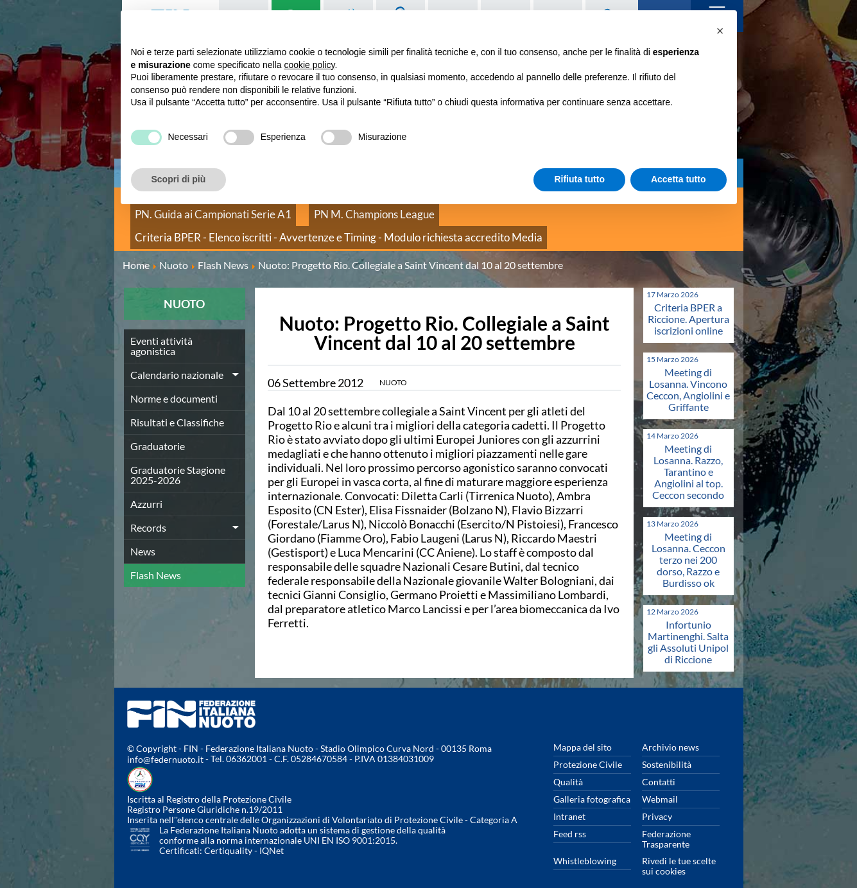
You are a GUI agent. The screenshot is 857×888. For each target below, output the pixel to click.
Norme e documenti (174, 381)
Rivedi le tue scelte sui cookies (679, 848)
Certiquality (228, 833)
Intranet (569, 799)
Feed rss (569, 816)
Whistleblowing (584, 843)
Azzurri (146, 486)
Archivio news (670, 729)
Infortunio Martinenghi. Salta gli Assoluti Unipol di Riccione (688, 624)
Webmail (660, 781)
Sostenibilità (666, 747)
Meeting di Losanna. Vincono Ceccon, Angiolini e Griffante (688, 372)
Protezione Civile (587, 747)
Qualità (568, 764)
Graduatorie (157, 428)
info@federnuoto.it (165, 742)
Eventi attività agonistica (161, 328)
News (142, 534)
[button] (720, 31)
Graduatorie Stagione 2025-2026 (177, 457)
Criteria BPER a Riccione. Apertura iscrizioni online (688, 301)
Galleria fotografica (591, 781)
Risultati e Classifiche (177, 405)
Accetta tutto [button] (678, 179)
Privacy (657, 799)
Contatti (658, 764)
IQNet (271, 833)
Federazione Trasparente (666, 821)
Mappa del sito (582, 729)
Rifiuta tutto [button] (579, 179)
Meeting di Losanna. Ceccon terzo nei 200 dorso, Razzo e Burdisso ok (688, 542)
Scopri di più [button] (178, 179)
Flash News (155, 558)
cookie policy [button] (309, 65)
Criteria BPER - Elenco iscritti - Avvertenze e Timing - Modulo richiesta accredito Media (304, 224)
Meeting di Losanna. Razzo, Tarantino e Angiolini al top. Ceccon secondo (688, 454)
